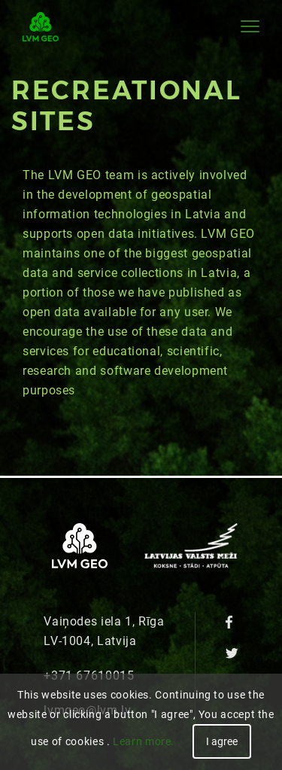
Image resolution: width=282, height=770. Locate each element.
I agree (222, 741)
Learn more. (143, 741)
